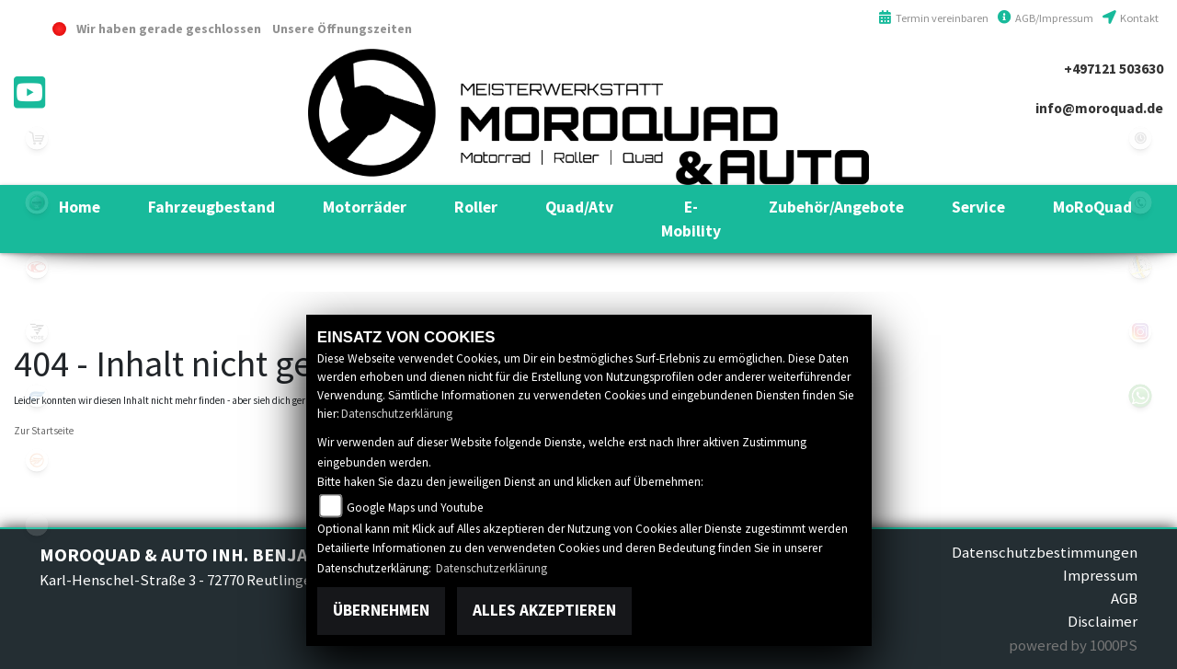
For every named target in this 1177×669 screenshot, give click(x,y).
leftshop (36, 138)
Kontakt (1131, 18)
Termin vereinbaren (933, 18)
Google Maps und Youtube (415, 507)
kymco (36, 266)
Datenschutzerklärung (396, 413)
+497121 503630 (1113, 68)
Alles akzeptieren (544, 610)
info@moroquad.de (1099, 108)
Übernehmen (381, 610)
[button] (211, 207)
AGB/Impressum (1045, 18)
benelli (36, 202)
